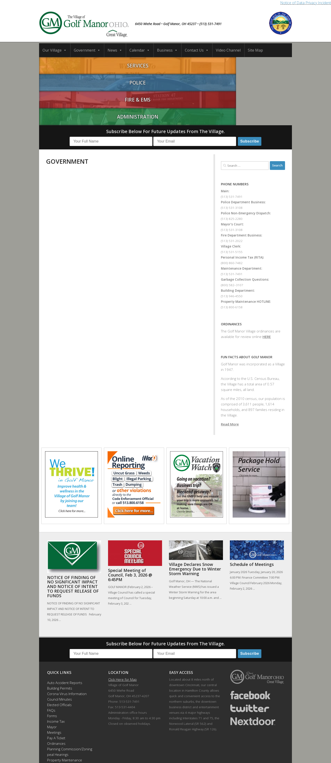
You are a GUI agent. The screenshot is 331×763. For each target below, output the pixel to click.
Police (134, 64)
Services (70, 64)
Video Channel (228, 50)
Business (167, 50)
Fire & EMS (197, 64)
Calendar (139, 50)
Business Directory (170, 745)
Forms (52, 662)
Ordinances (56, 690)
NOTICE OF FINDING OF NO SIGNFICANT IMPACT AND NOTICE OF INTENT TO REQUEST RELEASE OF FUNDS (73, 533)
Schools (125, 745)
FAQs (51, 657)
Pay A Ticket (56, 684)
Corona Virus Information (67, 640)
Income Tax (56, 668)
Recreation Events (61, 712)
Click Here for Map (122, 626)
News (115, 50)
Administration (260, 64)
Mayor (52, 673)
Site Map (255, 50)
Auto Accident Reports (64, 629)
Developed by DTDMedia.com (189, 753)
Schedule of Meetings (252, 511)
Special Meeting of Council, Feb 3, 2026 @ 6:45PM (130, 521)
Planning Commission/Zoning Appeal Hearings (67, 698)
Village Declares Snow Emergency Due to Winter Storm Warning (195, 515)
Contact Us (197, 50)
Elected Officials (59, 651)
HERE (267, 283)
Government (87, 50)
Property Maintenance (64, 707)
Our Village (55, 50)
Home (86, 745)
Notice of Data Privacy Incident (305, 2)
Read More (230, 370)
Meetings (54, 679)
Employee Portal (60, 723)
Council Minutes (59, 646)
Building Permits (59, 635)
